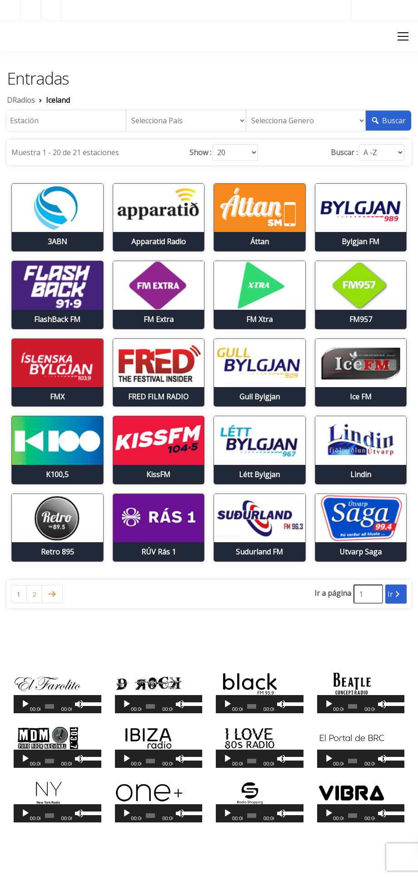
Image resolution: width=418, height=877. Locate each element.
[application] (57, 704)
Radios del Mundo (384, 10)
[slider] (49, 706)
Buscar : (344, 152)
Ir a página (332, 593)
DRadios (23, 35)
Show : (200, 152)
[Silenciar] (79, 704)
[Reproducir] (25, 704)
